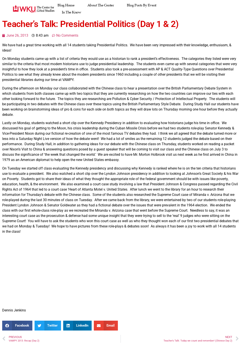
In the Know (71, 12)
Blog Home (66, 5)
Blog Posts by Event (141, 5)
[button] (17, 326)
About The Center (100, 5)
